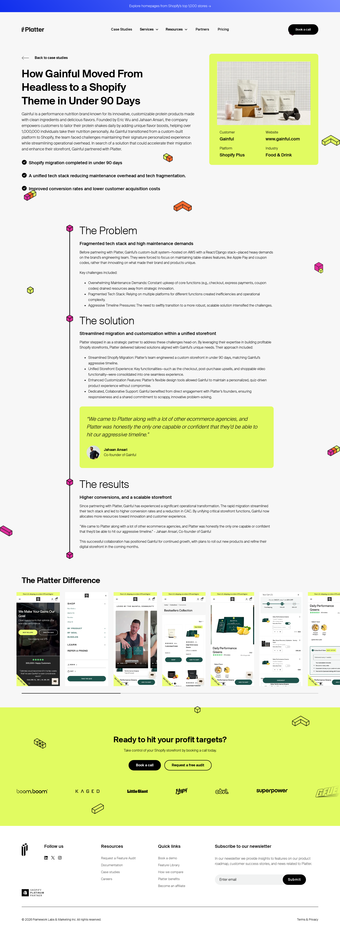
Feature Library (169, 865)
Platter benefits (169, 879)
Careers (106, 879)
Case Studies (121, 29)
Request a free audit (188, 765)
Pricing (223, 29)
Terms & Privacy (307, 919)
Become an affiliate (171, 886)
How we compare (170, 872)
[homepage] (33, 29)
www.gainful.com (283, 139)
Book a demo (167, 858)
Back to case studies (51, 57)
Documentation (112, 865)
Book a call (303, 29)
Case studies (110, 872)
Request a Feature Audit (118, 858)
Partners (202, 29)
